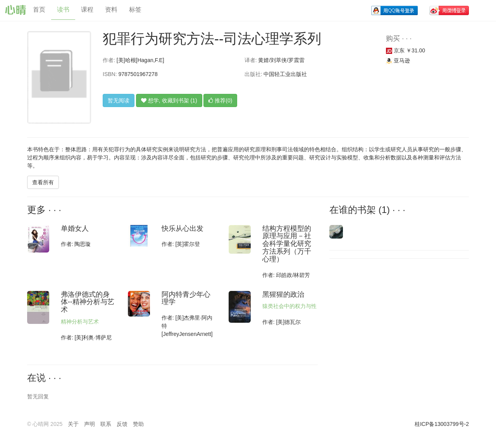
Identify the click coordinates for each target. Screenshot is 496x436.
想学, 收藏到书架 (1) (169, 100)
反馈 (122, 424)
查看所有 (43, 182)
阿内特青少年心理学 (186, 298)
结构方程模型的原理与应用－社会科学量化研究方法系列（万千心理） (286, 244)
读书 (63, 9)
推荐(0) (220, 100)
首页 (39, 9)
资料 (111, 9)
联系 (105, 424)
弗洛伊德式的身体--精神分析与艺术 (87, 302)
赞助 (138, 424)
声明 (89, 424)
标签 (135, 9)
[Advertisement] (381, 314)
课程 (87, 9)
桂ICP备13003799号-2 (442, 424)
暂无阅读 (118, 100)
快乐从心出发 (182, 228)
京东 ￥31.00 (405, 50)
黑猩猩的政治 (283, 294)
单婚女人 (75, 228)
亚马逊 (398, 60)
